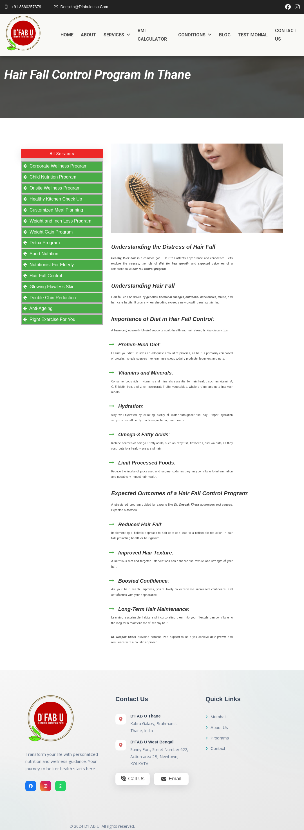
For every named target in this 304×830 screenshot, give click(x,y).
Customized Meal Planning (55, 210)
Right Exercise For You (51, 319)
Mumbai (215, 716)
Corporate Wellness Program (57, 166)
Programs (217, 738)
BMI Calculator (152, 35)
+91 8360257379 (22, 7)
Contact (215, 748)
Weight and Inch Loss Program (59, 221)
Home (67, 35)
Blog (225, 35)
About (88, 35)
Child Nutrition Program (51, 177)
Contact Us (286, 35)
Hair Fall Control (44, 275)
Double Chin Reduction (51, 297)
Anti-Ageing (40, 308)
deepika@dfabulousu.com (81, 7)
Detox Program (43, 242)
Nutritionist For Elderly (50, 264)
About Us (216, 727)
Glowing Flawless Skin (51, 286)
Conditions (195, 35)
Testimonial (253, 35)
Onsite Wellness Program (54, 188)
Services (117, 35)
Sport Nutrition (42, 253)
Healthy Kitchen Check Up (54, 199)
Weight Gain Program (50, 232)
